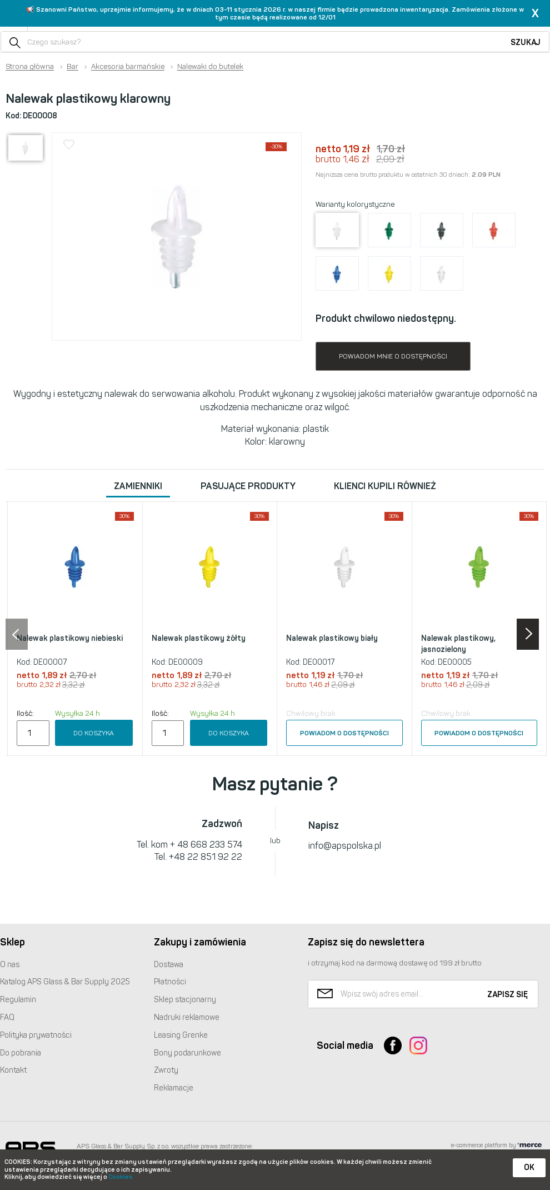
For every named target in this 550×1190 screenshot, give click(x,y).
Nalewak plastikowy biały (332, 638)
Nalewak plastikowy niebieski (70, 638)
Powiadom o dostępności (344, 733)
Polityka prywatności (36, 1035)
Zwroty (166, 1070)
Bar (72, 67)
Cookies (120, 1177)
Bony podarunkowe (187, 1053)
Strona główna (30, 67)
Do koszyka (93, 733)
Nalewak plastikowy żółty (199, 638)
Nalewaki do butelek (210, 67)
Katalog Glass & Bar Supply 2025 (65, 982)
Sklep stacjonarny (185, 999)
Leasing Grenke (181, 1035)
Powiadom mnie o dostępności (393, 356)
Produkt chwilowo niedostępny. (386, 318)
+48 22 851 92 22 (205, 857)
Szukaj (526, 42)
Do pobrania (20, 1053)
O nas (9, 964)
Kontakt (13, 1070)
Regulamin (18, 999)
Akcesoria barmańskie (127, 67)
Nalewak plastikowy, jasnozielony (458, 644)
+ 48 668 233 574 (206, 844)
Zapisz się (507, 994)
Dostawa (168, 964)
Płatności (170, 982)
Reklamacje (173, 1088)
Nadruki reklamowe (186, 1017)
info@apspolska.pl (344, 845)
